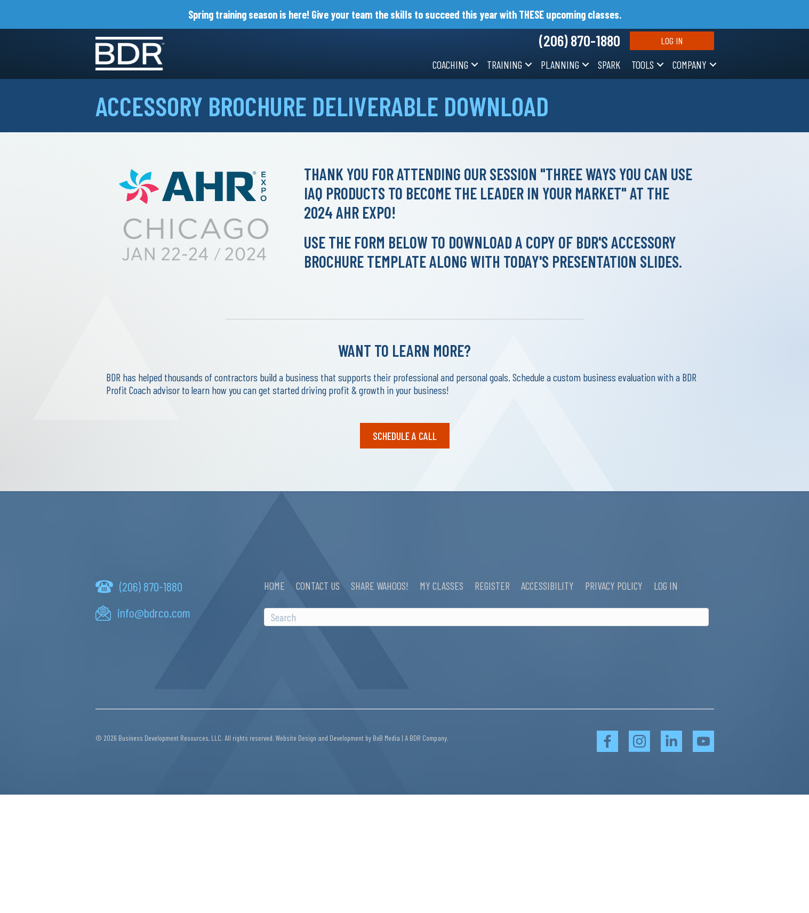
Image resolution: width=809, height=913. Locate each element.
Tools (642, 64)
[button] (474, 64)
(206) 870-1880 (579, 40)
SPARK (609, 64)
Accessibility (547, 585)
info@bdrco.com (153, 612)
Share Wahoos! (379, 585)
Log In (672, 40)
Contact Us (318, 585)
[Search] (486, 617)
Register (492, 585)
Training (504, 64)
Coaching (450, 64)
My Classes (441, 585)
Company (689, 64)
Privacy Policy (614, 585)
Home (274, 585)
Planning (560, 64)
